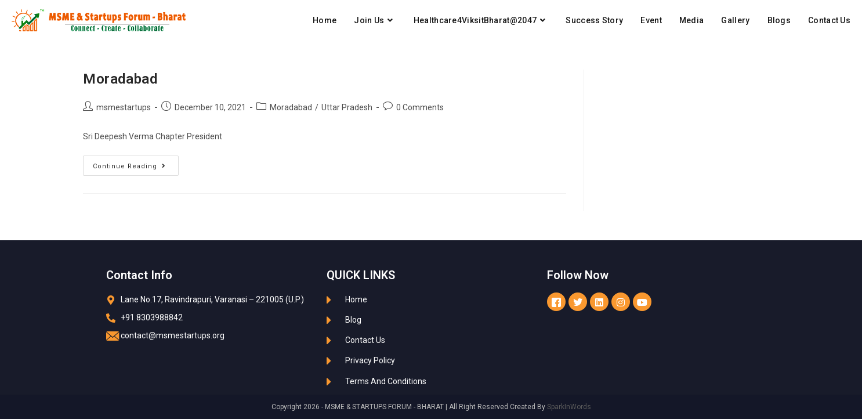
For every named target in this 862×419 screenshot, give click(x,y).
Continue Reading (136, 163)
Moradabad (120, 79)
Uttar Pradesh (346, 107)
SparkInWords (569, 407)
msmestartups (123, 107)
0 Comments (420, 107)
